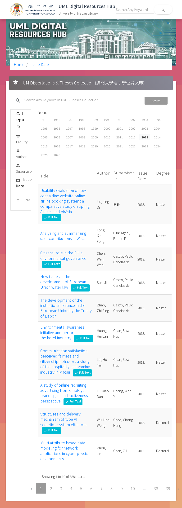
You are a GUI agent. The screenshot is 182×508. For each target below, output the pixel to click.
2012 (132, 137)
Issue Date (39, 64)
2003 (144, 128)
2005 (44, 137)
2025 (44, 155)
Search (156, 101)
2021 (119, 146)
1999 (94, 128)
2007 (69, 137)
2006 (57, 137)
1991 (119, 120)
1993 (144, 120)
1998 (82, 128)
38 (156, 488)
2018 (82, 146)
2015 (44, 146)
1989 (94, 120)
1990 (107, 120)
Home (19, 64)
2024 (157, 146)
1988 (82, 120)
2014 (157, 137)
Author (21, 153)
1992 (132, 120)
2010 (107, 137)
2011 (119, 137)
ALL (44, 120)
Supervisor (24, 168)
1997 (69, 128)
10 (133, 488)
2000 (107, 128)
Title (23, 200)
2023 (144, 146)
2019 (94, 146)
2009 (94, 137)
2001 (119, 128)
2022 (132, 146)
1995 (44, 128)
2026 (57, 155)
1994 (157, 120)
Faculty (21, 138)
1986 (57, 120)
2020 (107, 146)
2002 (132, 128)
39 (168, 488)
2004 (157, 128)
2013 (144, 137)
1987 (69, 120)
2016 (57, 146)
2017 (69, 146)
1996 (57, 128)
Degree (163, 173)
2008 (82, 137)
